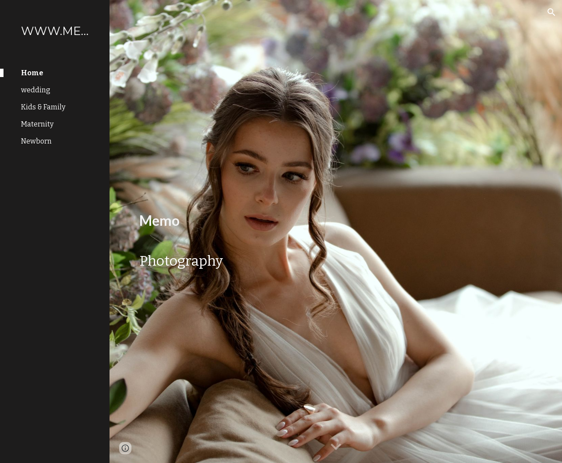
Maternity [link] (37, 124)
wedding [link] (35, 90)
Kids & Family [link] (43, 107)
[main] (182, 214)
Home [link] (32, 73)
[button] (551, 12)
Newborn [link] (36, 141)
